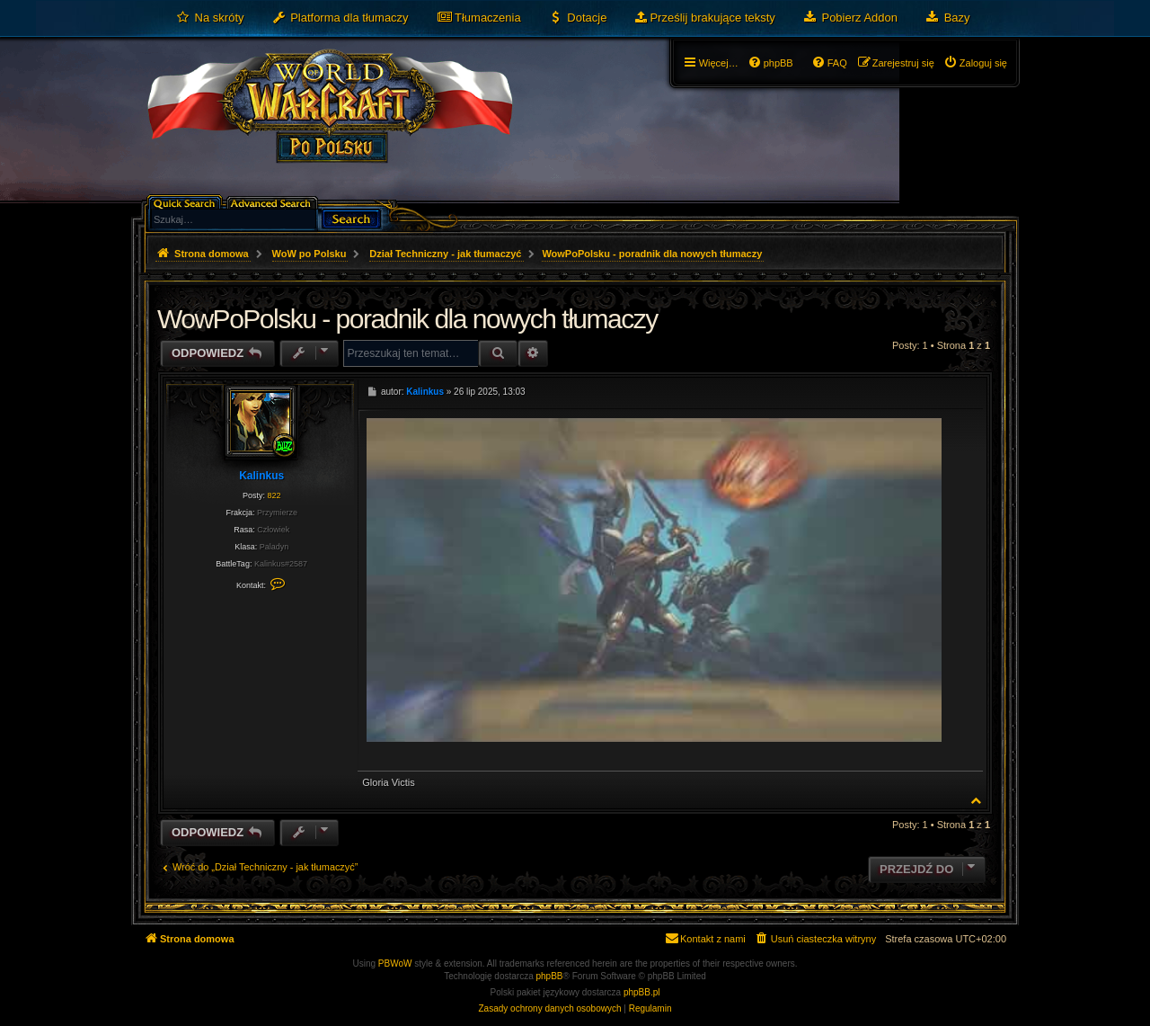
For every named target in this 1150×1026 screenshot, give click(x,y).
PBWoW (395, 963)
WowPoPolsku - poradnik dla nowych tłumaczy (652, 253)
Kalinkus (261, 475)
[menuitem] (209, 18)
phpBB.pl (642, 992)
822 (273, 495)
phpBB (549, 976)
